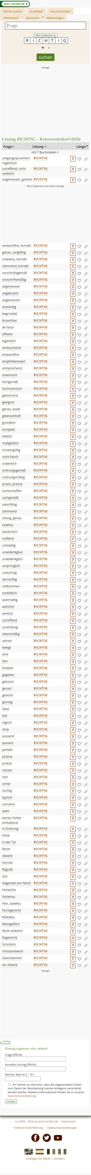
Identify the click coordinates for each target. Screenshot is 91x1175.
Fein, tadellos (11, 903)
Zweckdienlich (12, 958)
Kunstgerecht (11, 910)
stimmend (9, 511)
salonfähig (9, 504)
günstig (7, 702)
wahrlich (8, 606)
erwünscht (9, 375)
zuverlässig (10, 627)
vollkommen (11, 586)
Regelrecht (9, 937)
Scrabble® (36, 11)
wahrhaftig (9, 600)
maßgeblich (10, 443)
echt (5, 654)
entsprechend (12, 368)
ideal (5, 709)
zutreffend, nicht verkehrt (14, 171)
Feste (6, 835)
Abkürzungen (55, 18)
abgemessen (11, 286)
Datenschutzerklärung (22, 1096)
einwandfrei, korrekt (16, 245)
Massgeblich (11, 924)
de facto (8, 327)
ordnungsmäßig (13, 477)
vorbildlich (9, 593)
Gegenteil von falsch (16, 883)
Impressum (68, 1121)
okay (5, 729)
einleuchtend (11, 348)
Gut (4, 876)
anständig (9, 307)
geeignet (8, 402)
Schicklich (9, 944)
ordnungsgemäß (14, 470)
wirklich (7, 613)
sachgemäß (10, 497)
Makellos (8, 917)
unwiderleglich (12, 559)
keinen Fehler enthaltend (11, 820)
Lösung (38, 146)
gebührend (10, 395)
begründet (9, 313)
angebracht (10, 293)
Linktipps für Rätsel (38, 1158)
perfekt (7, 750)
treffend (8, 538)
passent (7, 743)
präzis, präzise (12, 484)
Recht (6, 849)
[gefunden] (79, 159)
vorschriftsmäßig (14, 279)
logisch (7, 722)
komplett (8, 429)
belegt (6, 647)
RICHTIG (41, 158)
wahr (5, 811)
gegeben (8, 675)
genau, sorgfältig (14, 252)
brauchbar (9, 320)
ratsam (7, 770)
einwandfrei (10, 354)
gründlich (8, 422)
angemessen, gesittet (17, 179)
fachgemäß (10, 382)
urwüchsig (9, 572)
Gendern (59, 1158)
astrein (7, 641)
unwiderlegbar (12, 552)
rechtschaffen (12, 491)
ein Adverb (9, 965)
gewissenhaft (11, 416)
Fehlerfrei (9, 890)
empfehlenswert (13, 361)
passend (8, 736)
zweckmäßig (11, 634)
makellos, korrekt (14, 259)
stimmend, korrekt (15, 266)
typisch (7, 797)
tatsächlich (9, 531)
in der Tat (9, 842)
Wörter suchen (12, 11)
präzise (7, 756)
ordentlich (9, 463)
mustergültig (11, 450)
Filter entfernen (45, 35)
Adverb (7, 856)
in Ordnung (10, 828)
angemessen (11, 300)
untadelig (8, 545)
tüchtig (7, 790)
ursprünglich (11, 566)
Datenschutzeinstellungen (62, 1127)
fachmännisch (12, 388)
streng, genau (12, 518)
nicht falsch (10, 457)
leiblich (7, 436)
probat (7, 763)
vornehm (8, 804)
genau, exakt (11, 409)
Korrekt (7, 862)
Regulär (7, 869)
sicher (6, 784)
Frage (7, 146)
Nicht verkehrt (12, 931)
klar (4, 715)
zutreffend (9, 620)
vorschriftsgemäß (14, 273)
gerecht (7, 695)
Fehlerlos (8, 896)
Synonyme (32, 18)
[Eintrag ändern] (86, 159)
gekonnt (8, 681)
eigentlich (9, 341)
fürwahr (8, 668)
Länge (81, 146)
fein (5, 661)
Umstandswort (12, 951)
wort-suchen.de (48, 1121)
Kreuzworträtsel (60, 11)
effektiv (7, 334)
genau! (7, 688)
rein (5, 777)
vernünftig (9, 579)
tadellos (7, 525)
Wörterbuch (11, 18)
